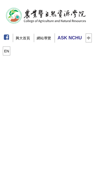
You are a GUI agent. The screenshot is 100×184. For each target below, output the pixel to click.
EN (6, 51)
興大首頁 (23, 38)
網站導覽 (44, 38)
